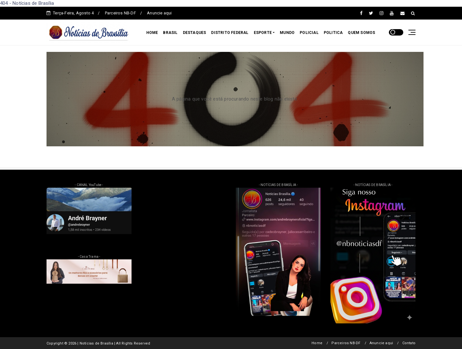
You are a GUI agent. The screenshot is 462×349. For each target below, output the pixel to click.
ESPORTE (263, 32)
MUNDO (287, 32)
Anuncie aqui (159, 13)
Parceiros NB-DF (120, 13)
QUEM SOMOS (361, 32)
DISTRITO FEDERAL (229, 32)
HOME (152, 32)
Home (317, 343)
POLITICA (333, 32)
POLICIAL (309, 32)
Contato (408, 343)
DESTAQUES (194, 32)
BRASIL (170, 32)
